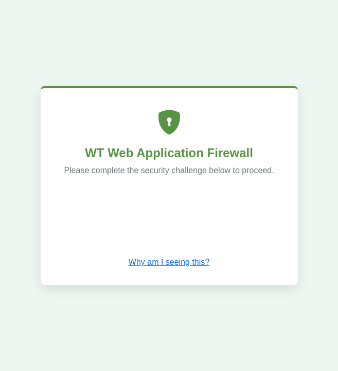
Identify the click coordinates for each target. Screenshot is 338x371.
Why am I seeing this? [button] (169, 262)
